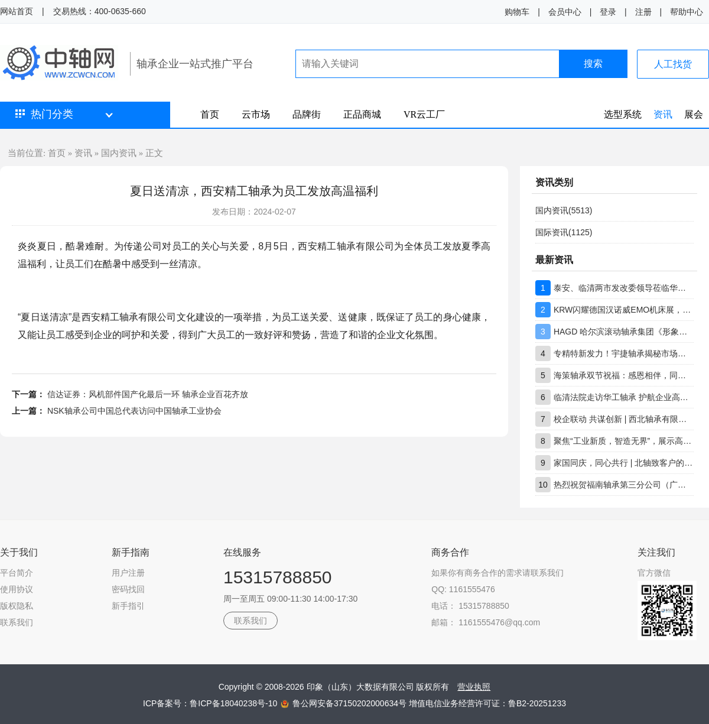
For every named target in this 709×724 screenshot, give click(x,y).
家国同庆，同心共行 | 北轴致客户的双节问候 (624, 462)
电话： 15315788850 (470, 606)
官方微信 (654, 572)
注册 (643, 12)
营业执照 (473, 686)
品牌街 (306, 114)
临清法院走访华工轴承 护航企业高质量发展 (624, 397)
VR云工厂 (424, 114)
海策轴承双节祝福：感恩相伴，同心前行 (624, 375)
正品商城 (362, 114)
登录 (608, 12)
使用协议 (16, 589)
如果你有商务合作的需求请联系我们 (497, 572)
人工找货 (673, 64)
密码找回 (128, 589)
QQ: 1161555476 (463, 589)
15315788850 (277, 577)
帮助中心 (686, 12)
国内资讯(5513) (563, 210)
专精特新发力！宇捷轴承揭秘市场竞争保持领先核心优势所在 (624, 353)
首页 (209, 114)
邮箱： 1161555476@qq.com (485, 622)
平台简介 (16, 572)
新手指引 (128, 606)
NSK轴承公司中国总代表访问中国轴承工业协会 (134, 410)
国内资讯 (118, 153)
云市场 (256, 114)
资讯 (662, 114)
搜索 (593, 64)
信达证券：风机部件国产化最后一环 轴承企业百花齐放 (147, 394)
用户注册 (128, 572)
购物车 (517, 12)
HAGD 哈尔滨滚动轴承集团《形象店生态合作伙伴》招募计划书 (624, 331)
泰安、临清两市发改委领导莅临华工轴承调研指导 (624, 288)
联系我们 (16, 622)
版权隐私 (16, 606)
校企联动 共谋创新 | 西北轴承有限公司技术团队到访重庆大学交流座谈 (624, 419)
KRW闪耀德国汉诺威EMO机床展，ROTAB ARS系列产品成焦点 (624, 309)
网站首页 (16, 11)
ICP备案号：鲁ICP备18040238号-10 (211, 703)
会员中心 (564, 12)
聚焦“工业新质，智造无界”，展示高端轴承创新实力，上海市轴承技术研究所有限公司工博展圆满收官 (624, 441)
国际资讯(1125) (563, 232)
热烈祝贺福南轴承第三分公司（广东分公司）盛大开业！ (624, 484)
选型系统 (623, 114)
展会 (693, 114)
